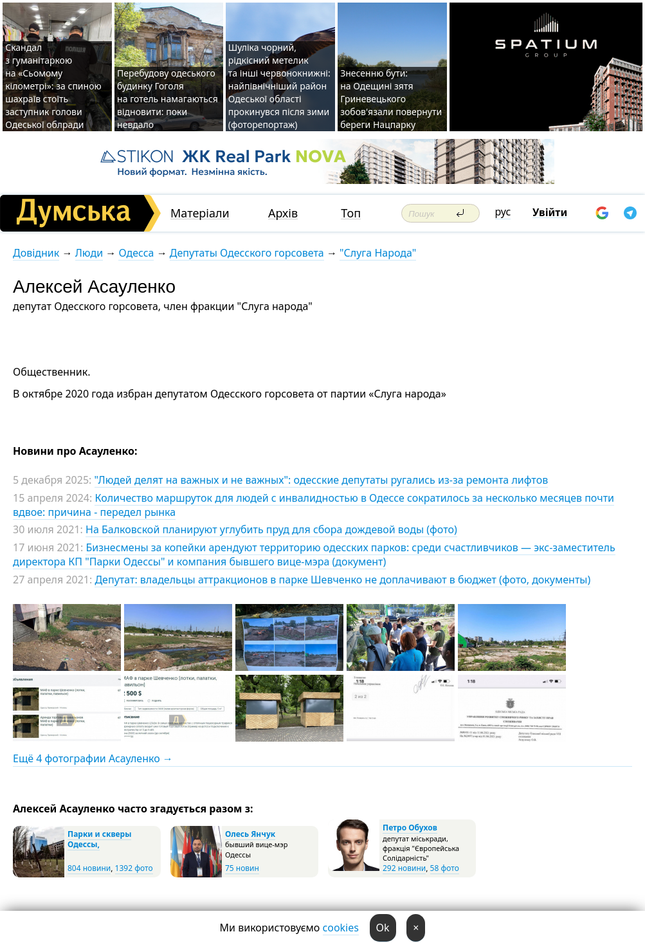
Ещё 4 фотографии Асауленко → (93, 758)
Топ (351, 213)
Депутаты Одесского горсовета (247, 253)
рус (503, 212)
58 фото (444, 868)
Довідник (36, 253)
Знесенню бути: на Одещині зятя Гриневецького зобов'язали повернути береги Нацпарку (391, 99)
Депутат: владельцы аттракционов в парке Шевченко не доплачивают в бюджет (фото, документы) (342, 579)
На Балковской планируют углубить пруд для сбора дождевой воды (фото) (271, 529)
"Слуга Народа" (378, 253)
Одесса (136, 253)
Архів (283, 213)
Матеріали (200, 213)
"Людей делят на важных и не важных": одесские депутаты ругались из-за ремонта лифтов (322, 480)
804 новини (89, 868)
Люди (89, 253)
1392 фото (134, 868)
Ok (383, 927)
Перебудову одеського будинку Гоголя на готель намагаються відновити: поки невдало (167, 99)
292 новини (404, 868)
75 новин (242, 868)
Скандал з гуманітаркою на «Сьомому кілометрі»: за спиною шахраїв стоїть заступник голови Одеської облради (53, 86)
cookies (341, 927)
